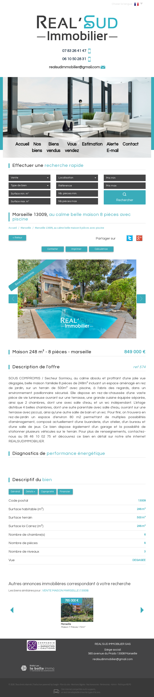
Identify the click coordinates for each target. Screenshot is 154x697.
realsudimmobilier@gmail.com (75, 67)
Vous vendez (76, 151)
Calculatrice (101, 249)
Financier (65, 491)
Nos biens (31, 151)
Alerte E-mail (119, 151)
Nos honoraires (92, 684)
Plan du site (65, 684)
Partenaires (105, 684)
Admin (114, 684)
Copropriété (47, 491)
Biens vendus (52, 151)
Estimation (98, 151)
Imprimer (76, 249)
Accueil (14, 151)
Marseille (26, 227)
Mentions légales (78, 684)
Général (15, 491)
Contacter (52, 249)
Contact (139, 151)
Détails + (30, 491)
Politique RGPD (124, 684)
